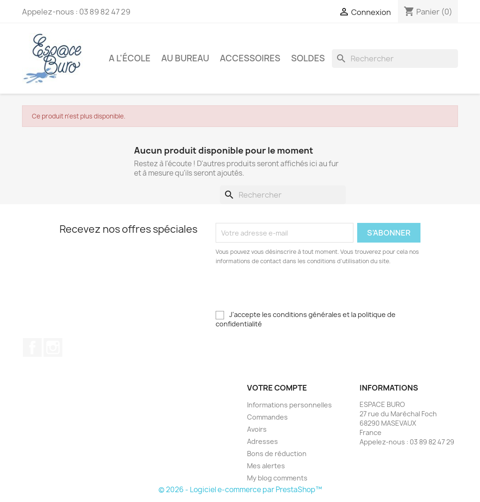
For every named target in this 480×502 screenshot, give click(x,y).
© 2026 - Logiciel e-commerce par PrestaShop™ (240, 490)
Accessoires (250, 58)
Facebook (32, 347)
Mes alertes (266, 465)
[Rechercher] (395, 58)
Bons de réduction (277, 453)
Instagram (53, 347)
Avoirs (257, 429)
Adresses (262, 441)
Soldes (308, 58)
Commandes (267, 417)
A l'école (129, 58)
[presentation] (294, 291)
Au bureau (185, 58)
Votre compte (277, 388)
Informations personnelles (289, 404)
